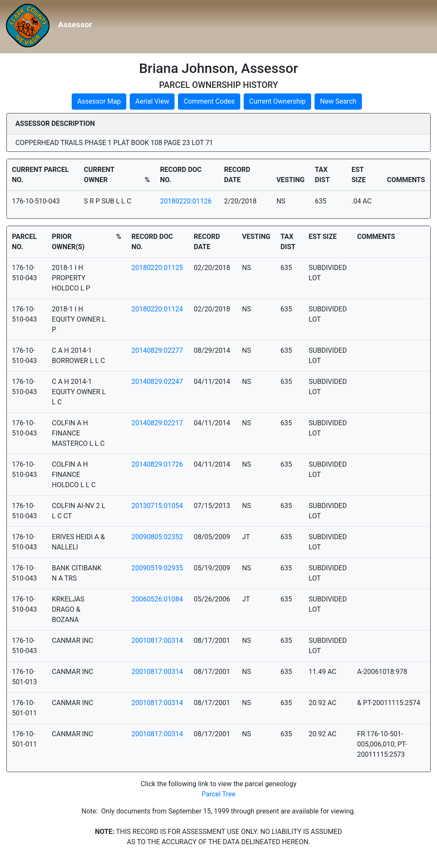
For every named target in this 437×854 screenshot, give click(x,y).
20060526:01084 (157, 599)
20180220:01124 (157, 309)
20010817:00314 (157, 640)
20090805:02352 (157, 537)
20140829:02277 (157, 350)
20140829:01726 (157, 464)
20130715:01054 (157, 506)
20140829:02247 (157, 382)
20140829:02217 (157, 423)
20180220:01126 (186, 201)
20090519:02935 (157, 568)
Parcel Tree (218, 794)
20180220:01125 (157, 268)
